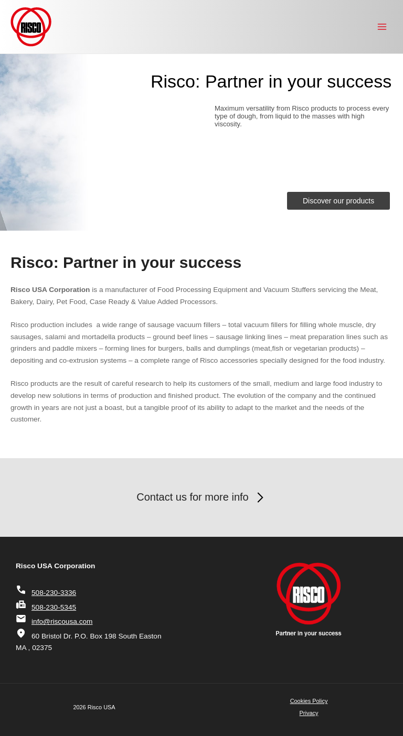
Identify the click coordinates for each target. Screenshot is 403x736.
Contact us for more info (201, 497)
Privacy (309, 713)
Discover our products (338, 201)
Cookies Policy (309, 701)
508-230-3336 (46, 593)
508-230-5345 (46, 607)
